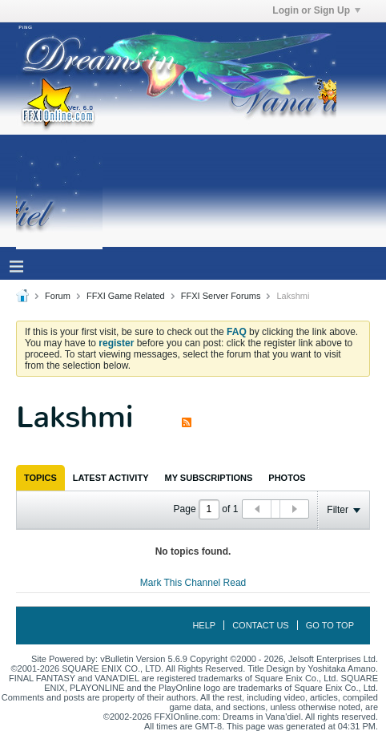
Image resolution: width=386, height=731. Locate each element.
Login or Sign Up (316, 10)
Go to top (330, 625)
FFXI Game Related (125, 296)
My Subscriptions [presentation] (209, 478)
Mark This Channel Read (193, 582)
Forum (57, 296)
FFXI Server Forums (221, 296)
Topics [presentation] (40, 478)
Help (203, 625)
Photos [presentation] (286, 478)
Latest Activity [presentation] (111, 478)
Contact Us (260, 625)
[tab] (40, 478)
